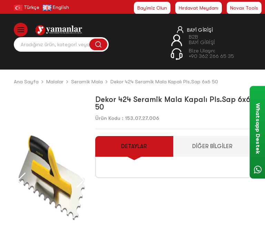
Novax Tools (244, 8)
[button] (80, 180)
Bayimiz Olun (152, 8)
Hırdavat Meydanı (198, 8)
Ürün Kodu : (109, 118)
